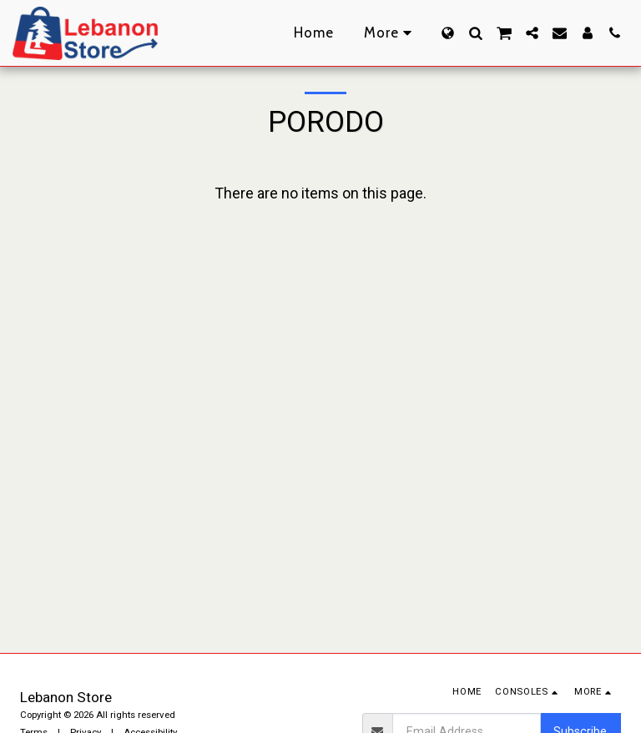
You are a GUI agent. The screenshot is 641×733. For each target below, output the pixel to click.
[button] (475, 33)
